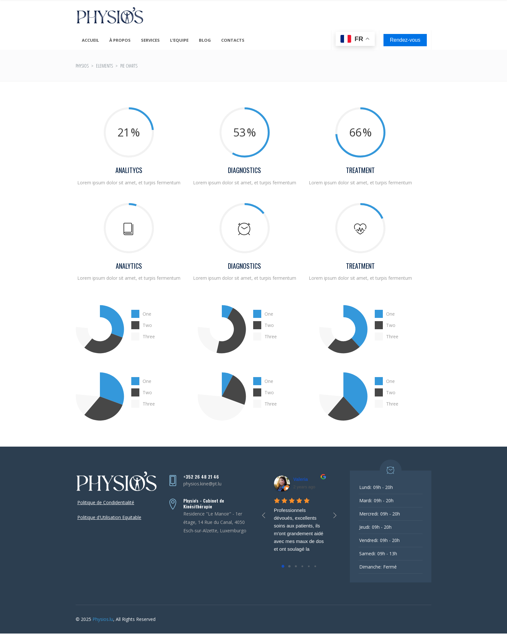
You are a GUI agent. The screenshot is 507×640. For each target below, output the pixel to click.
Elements (104, 66)
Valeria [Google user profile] (300, 479)
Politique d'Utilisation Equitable (109, 517)
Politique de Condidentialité (105, 502)
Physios (82, 66)
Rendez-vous (405, 40)
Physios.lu (102, 619)
